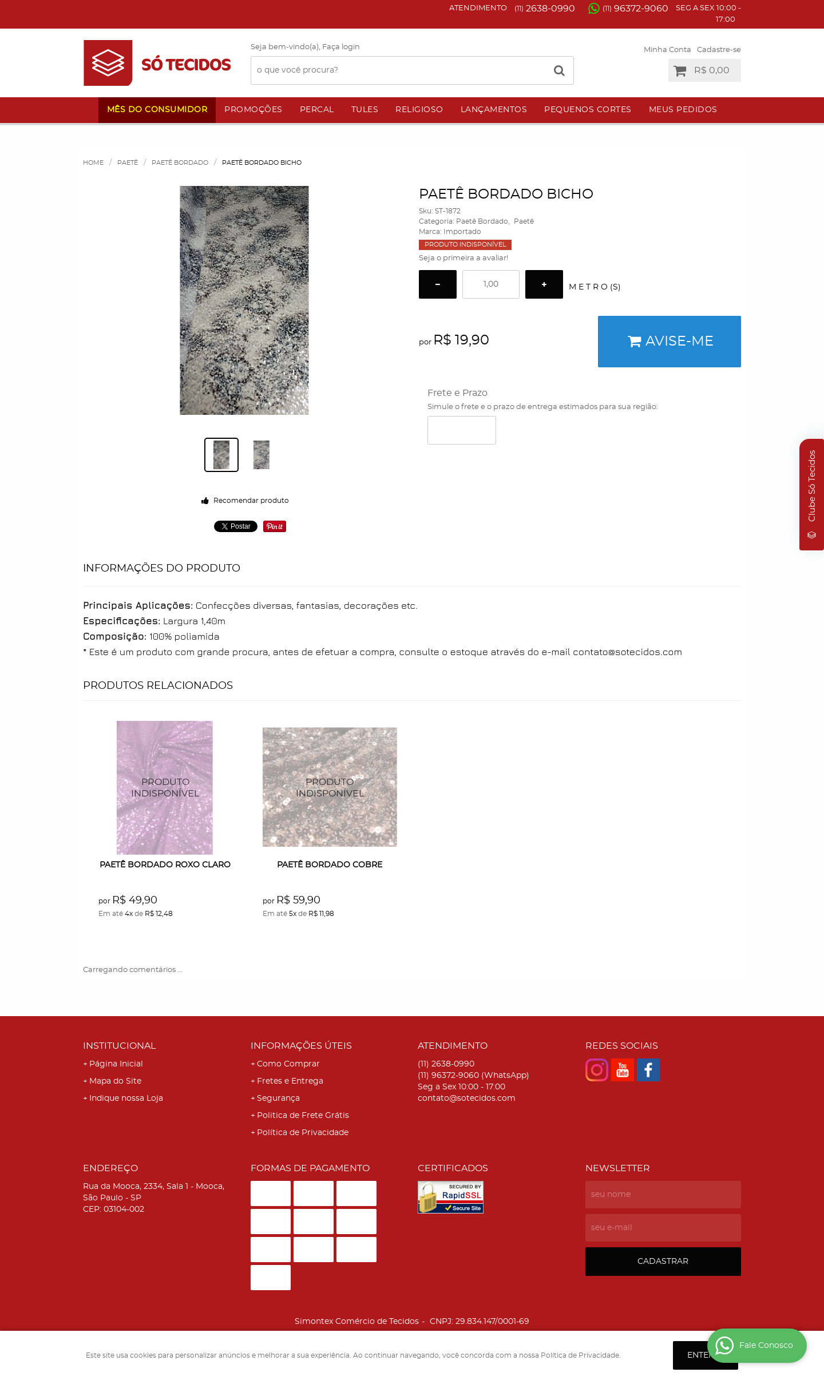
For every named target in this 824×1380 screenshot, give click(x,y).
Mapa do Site (115, 1081)
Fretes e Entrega (290, 1081)
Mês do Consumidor (157, 110)
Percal (317, 110)
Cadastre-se (719, 50)
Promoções (253, 110)
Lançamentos (494, 110)
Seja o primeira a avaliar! (463, 258)
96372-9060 (635, 8)
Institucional (119, 1045)
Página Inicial (116, 1064)
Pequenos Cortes (588, 110)
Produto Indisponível (165, 788)
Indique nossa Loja (126, 1099)
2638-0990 (544, 8)
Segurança (278, 1099)
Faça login (341, 47)
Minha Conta (667, 50)
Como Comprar (288, 1064)
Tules (365, 110)
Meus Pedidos (683, 110)
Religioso (419, 110)
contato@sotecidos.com (467, 1099)
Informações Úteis (301, 1045)
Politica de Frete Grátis (303, 1116)
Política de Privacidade (302, 1133)
